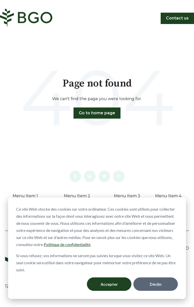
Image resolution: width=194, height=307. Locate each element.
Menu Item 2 (77, 195)
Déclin (155, 284)
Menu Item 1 (25, 195)
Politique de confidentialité (67, 244)
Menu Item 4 (168, 195)
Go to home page (97, 113)
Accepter (109, 284)
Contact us (177, 18)
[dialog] (97, 248)
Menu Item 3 (127, 195)
